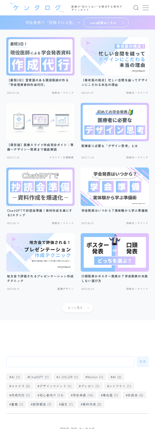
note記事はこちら (103, 22)
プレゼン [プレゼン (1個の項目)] (90, 386)
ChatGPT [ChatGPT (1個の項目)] (39, 377)
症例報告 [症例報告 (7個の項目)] (42, 404)
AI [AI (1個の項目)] (15, 377)
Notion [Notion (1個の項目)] (95, 377)
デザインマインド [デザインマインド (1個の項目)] (56, 386)
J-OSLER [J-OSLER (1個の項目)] (68, 377)
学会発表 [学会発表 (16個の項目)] (83, 395)
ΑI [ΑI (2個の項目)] (117, 377)
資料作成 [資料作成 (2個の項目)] (92, 404)
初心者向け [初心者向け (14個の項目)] (52, 395)
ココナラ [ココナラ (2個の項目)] (20, 386)
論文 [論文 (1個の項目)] (67, 404)
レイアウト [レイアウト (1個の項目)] (120, 386)
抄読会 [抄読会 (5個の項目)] (135, 395)
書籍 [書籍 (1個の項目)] (17, 404)
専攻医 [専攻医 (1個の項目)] (110, 395)
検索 (142, 361)
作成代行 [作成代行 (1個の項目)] (20, 395)
